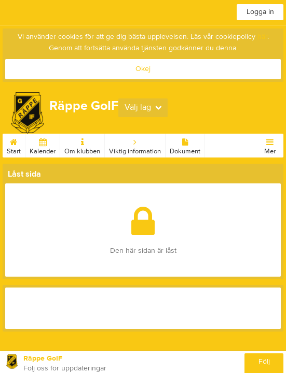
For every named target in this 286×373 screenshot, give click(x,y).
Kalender (43, 144)
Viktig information (135, 144)
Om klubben (82, 144)
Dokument (185, 144)
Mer (270, 144)
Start (14, 144)
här (262, 36)
